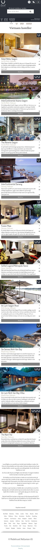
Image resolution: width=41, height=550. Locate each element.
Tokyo (34, 528)
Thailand (7, 528)
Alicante (31, 513)
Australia (12, 521)
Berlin (36, 513)
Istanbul (30, 518)
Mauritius (6, 518)
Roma (16, 516)
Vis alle (11, 23)
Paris (35, 525)
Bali (20, 525)
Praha (27, 513)
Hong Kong (34, 516)
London (22, 513)
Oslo (10, 525)
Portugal (29, 528)
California (18, 521)
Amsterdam (21, 516)
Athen (5, 523)
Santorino (6, 521)
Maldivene (11, 516)
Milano (35, 518)
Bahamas (31, 523)
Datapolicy (20, 548)
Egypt (35, 523)
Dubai (10, 523)
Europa (24, 525)
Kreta (14, 523)
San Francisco (13, 518)
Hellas (5, 516)
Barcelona (12, 513)
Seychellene (24, 523)
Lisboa (24, 528)
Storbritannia (34, 521)
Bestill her (20, 72)
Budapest (24, 518)
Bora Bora (28, 516)
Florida (17, 513)
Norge (18, 523)
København (30, 525)
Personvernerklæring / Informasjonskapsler (20, 546)
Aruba (19, 518)
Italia (23, 521)
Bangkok (13, 528)
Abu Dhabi (5, 513)
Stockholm (15, 525)
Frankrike (19, 528)
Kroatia (5, 525)
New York (27, 521)
